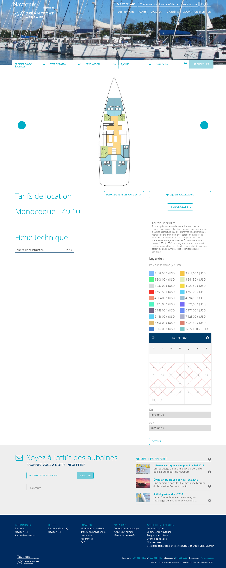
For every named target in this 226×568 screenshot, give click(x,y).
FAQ (83, 542)
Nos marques (154, 542)
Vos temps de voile (157, 538)
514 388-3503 (181, 558)
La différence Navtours (159, 531)
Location (156, 11)
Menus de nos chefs (124, 535)
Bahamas (20, 528)
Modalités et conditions (93, 528)
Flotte (142, 11)
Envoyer (156, 441)
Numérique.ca (207, 558)
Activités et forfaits (123, 531)
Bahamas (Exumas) (58, 528)
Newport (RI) (21, 531)
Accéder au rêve (155, 528)
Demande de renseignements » (124, 194)
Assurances (87, 538)
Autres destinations (25, 535)
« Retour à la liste (180, 206)
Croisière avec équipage (126, 528)
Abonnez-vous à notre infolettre (159, 4)
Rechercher (201, 64)
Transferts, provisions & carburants (93, 533)
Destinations (126, 11)
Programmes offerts (157, 535)
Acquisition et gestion (197, 11)
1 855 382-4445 (126, 4)
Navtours (40, 10)
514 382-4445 (139, 558)
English (205, 4)
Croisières (172, 11)
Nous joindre (190, 4)
